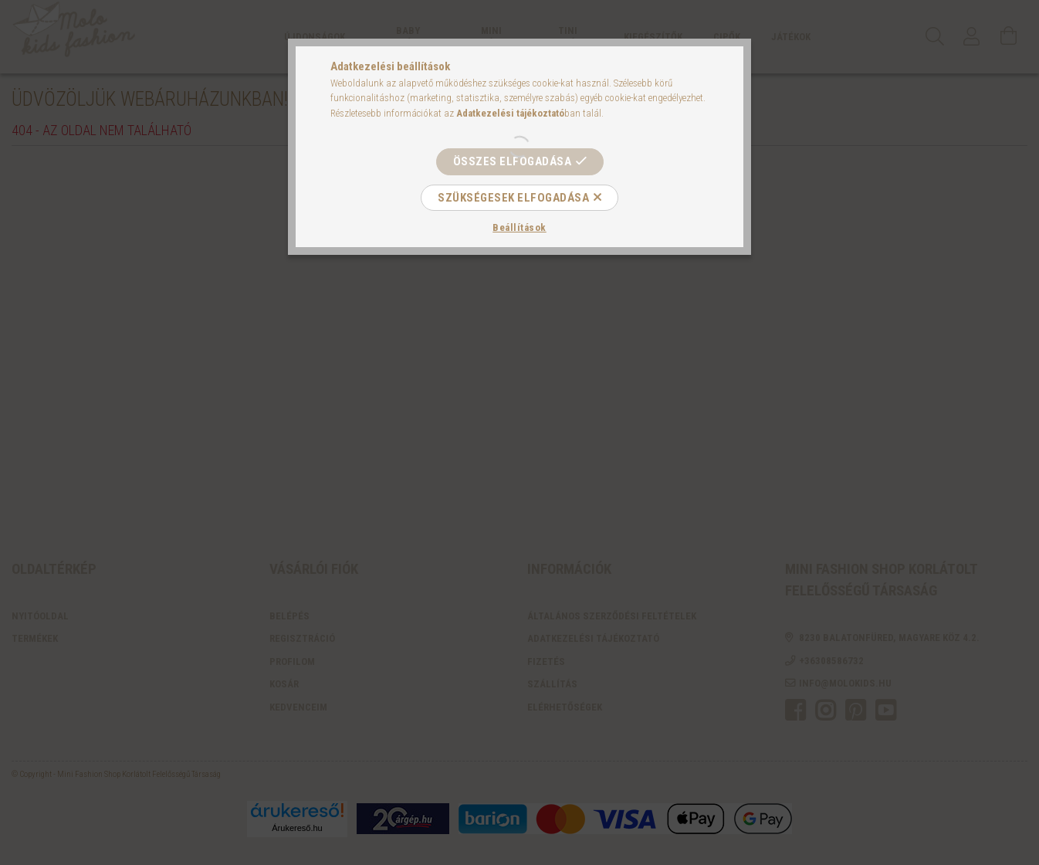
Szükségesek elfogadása (513, 198)
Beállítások (519, 227)
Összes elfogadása (512, 161)
